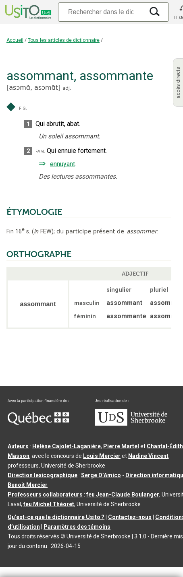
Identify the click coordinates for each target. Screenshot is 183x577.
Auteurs (18, 446)
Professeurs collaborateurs (45, 494)
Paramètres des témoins (77, 526)
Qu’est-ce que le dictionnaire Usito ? (56, 517)
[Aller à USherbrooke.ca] (131, 423)
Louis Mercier (102, 456)
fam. (40, 151)
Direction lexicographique (42, 475)
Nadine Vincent (148, 456)
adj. (66, 88)
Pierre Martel (121, 446)
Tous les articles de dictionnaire (64, 40)
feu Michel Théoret (48, 504)
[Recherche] (100, 12)
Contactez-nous (130, 517)
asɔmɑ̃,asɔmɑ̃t (33, 87)
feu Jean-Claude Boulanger (122, 494)
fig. (23, 108)
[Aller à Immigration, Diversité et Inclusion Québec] (38, 423)
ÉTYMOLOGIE (34, 212)
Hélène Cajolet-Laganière (66, 446)
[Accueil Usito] (27, 12)
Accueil (14, 40)
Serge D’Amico (101, 475)
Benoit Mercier (28, 485)
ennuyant (62, 164)
